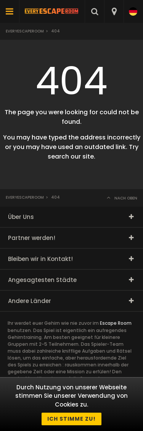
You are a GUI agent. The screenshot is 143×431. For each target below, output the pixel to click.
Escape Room (116, 323)
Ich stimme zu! (71, 419)
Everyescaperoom (25, 31)
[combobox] (114, 11)
